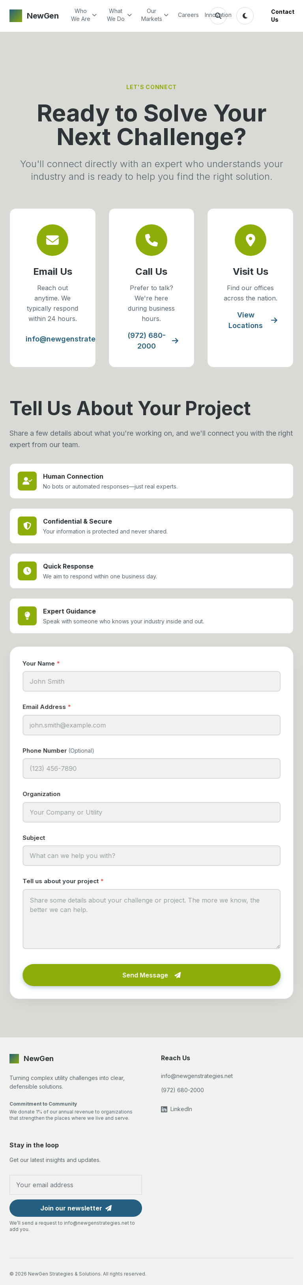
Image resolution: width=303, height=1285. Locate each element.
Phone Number (61, 750)
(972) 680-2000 (152, 340)
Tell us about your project (65, 881)
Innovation (213, 14)
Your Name (43, 663)
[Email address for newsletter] (75, 1185)
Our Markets (154, 14)
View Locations (252, 320)
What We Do (119, 14)
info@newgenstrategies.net (79, 339)
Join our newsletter (76, 1208)
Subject (36, 837)
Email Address (49, 707)
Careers (186, 14)
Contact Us (282, 15)
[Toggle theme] (245, 15)
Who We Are (84, 14)
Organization (44, 794)
